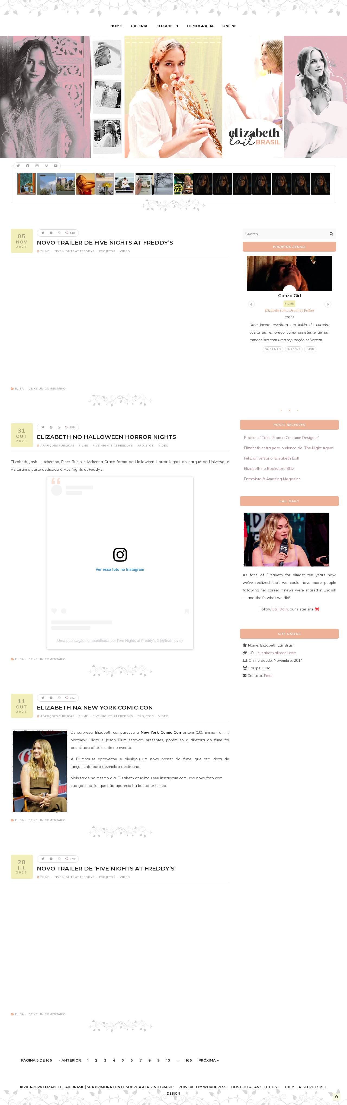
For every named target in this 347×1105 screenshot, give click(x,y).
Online (228, 26)
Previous (250, 303)
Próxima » (208, 1060)
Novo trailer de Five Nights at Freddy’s (105, 242)
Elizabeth (167, 26)
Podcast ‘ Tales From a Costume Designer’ (281, 437)
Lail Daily (280, 609)
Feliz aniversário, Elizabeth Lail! (271, 458)
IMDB (310, 349)
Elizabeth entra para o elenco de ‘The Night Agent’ (289, 447)
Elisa (19, 388)
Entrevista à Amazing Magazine (272, 478)
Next (327, 303)
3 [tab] (300, 412)
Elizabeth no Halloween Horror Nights (106, 436)
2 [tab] (292, 412)
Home (117, 26)
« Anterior (70, 1060)
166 (189, 1060)
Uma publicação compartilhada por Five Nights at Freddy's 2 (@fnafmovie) (120, 640)
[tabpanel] (289, 304)
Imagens (293, 349)
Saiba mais (273, 349)
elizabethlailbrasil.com (277, 652)
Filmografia (200, 26)
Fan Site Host (265, 1087)
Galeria (140, 26)
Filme (45, 251)
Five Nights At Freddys (74, 251)
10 (168, 1060)
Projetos (107, 251)
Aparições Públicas (57, 445)
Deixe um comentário (47, 388)
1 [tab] (284, 412)
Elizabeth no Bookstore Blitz (269, 468)
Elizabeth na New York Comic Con (95, 707)
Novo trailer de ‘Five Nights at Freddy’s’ (106, 868)
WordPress (214, 1087)
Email (268, 675)
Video (125, 251)
